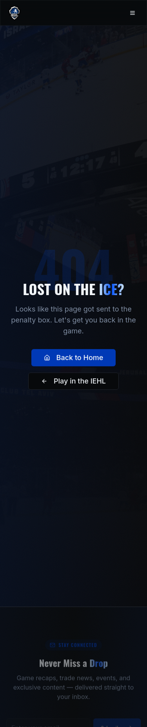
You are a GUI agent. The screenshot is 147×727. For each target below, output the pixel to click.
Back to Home (73, 358)
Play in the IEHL (73, 382)
